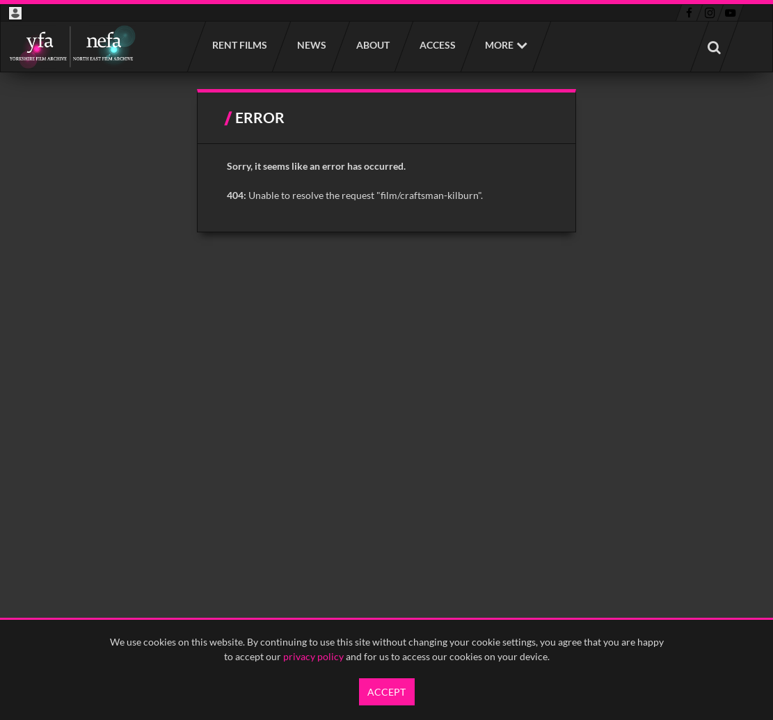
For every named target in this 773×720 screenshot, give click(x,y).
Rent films (239, 45)
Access (437, 45)
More (499, 45)
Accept (386, 692)
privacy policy (313, 656)
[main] (387, 160)
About (372, 45)
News (311, 45)
